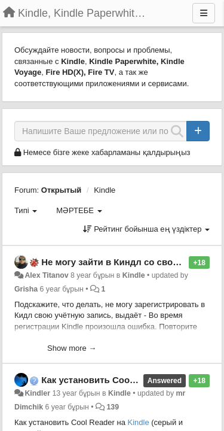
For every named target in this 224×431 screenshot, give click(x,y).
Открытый (61, 190)
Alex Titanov (46, 275)
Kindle (104, 190)
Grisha (26, 289)
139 (112, 407)
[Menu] (203, 13)
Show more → (71, 348)
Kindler (37, 393)
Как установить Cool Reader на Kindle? (127, 380)
